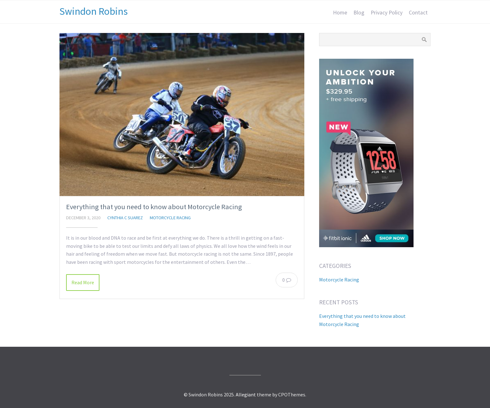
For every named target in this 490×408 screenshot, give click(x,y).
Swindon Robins (93, 11)
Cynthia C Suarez (125, 217)
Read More (82, 282)
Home (340, 12)
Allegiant (246, 394)
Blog (358, 12)
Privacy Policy (387, 12)
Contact (418, 12)
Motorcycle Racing (170, 217)
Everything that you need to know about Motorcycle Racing (154, 206)
